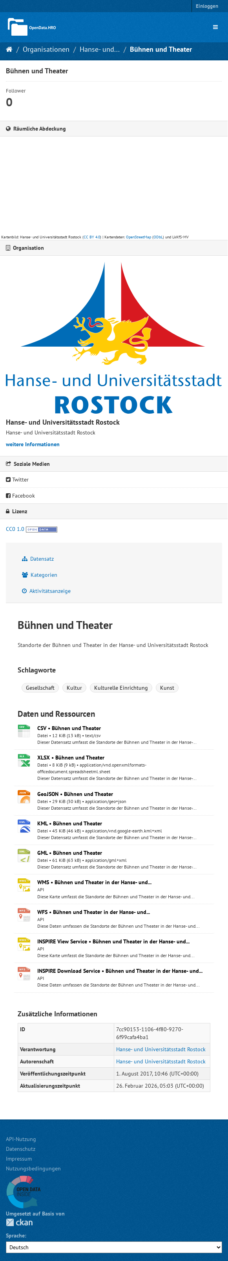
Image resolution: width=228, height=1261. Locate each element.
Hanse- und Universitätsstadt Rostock (161, 1049)
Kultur (74, 687)
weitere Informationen (33, 444)
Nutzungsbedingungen (33, 1168)
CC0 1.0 (15, 528)
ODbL (158, 237)
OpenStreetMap (138, 237)
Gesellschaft (40, 687)
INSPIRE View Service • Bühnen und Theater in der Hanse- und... (113, 941)
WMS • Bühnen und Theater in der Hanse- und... (94, 882)
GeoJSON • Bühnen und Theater (75, 794)
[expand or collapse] (215, 27)
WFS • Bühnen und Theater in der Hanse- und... (93, 912)
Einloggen (207, 6)
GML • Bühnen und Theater (69, 852)
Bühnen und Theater (161, 49)
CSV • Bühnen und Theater (69, 728)
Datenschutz (20, 1148)
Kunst (167, 687)
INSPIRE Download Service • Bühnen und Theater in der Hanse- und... (119, 970)
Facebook (20, 495)
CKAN (19, 1222)
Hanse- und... (100, 49)
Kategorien (39, 574)
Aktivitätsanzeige (46, 590)
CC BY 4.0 (92, 237)
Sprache (15, 1235)
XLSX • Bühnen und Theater (70, 757)
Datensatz (38, 558)
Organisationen (46, 49)
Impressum (19, 1158)
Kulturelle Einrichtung (121, 687)
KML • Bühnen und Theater (69, 823)
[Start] (9, 49)
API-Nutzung (21, 1139)
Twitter (17, 479)
